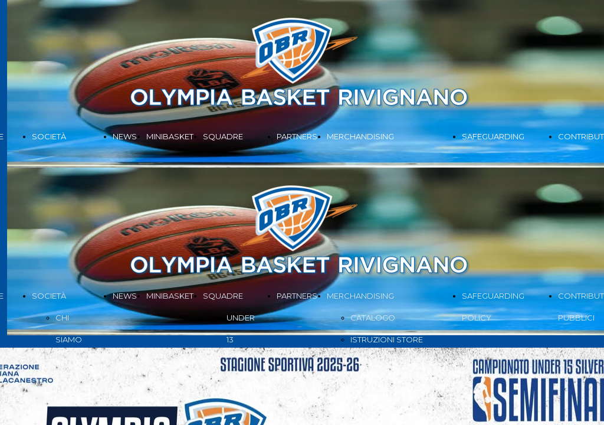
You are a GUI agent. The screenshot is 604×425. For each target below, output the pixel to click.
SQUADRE (223, 136)
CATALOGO (372, 317)
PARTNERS (297, 136)
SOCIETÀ (49, 136)
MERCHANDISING (360, 136)
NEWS (125, 136)
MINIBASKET (169, 136)
